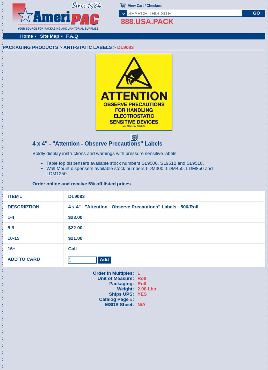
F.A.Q (72, 36)
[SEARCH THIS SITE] (184, 13)
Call (72, 248)
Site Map (49, 36)
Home (26, 36)
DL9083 (76, 196)
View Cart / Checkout (145, 6)
